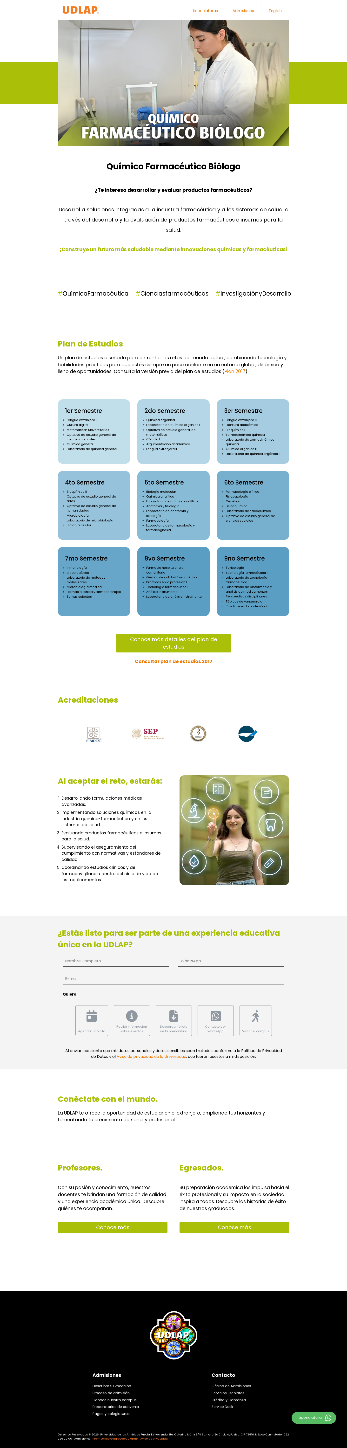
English (275, 11)
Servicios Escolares (228, 1393)
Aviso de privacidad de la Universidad (151, 1056)
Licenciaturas (205, 11)
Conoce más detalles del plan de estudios (173, 643)
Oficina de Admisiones (231, 1386)
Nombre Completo (83, 961)
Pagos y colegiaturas (111, 1413)
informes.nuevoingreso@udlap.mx (115, 1439)
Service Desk (222, 1406)
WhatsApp (191, 961)
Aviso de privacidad (154, 1439)
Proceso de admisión (111, 1393)
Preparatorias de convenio (116, 1406)
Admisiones (243, 11)
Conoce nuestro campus (115, 1400)
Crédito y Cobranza (229, 1400)
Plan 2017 (235, 371)
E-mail (71, 978)
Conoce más (112, 1227)
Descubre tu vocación (112, 1386)
